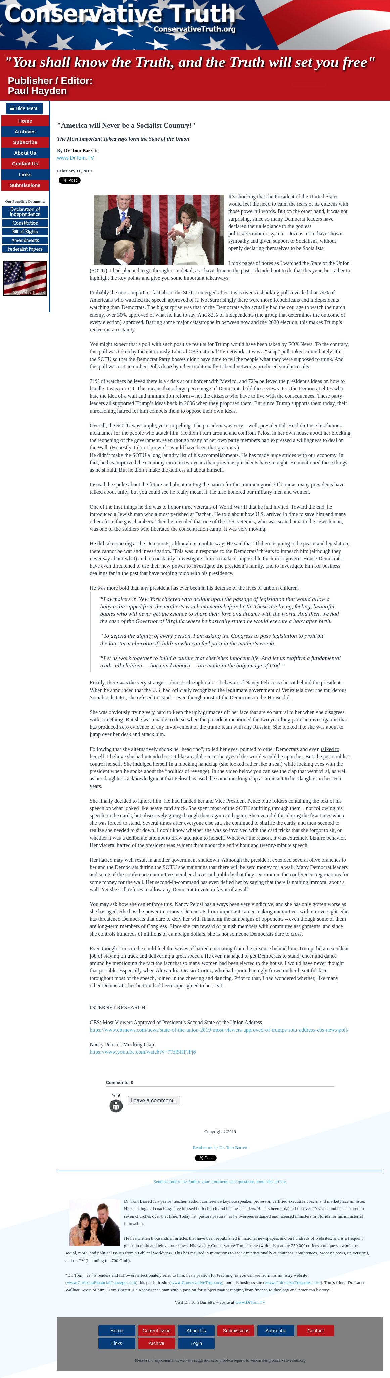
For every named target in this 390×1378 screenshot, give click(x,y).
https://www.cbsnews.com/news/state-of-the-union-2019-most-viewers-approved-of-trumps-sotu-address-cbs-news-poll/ (219, 1030)
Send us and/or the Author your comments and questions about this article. (220, 1181)
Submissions (25, 185)
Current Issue (156, 1330)
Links (25, 174)
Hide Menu (24, 108)
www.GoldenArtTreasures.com (293, 1282)
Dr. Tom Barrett (81, 150)
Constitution (25, 223)
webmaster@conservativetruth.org (277, 1360)
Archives (25, 131)
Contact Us (25, 164)
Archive (156, 1343)
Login (196, 1343)
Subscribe (25, 142)
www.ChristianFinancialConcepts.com (101, 1282)
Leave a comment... (154, 1100)
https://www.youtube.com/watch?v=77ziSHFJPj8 (143, 1052)
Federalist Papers (25, 249)
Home (25, 121)
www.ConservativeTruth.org (196, 1282)
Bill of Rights (25, 232)
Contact (315, 1330)
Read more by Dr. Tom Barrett (220, 1147)
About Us (25, 153)
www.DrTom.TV (75, 158)
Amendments (25, 240)
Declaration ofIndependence (25, 211)
